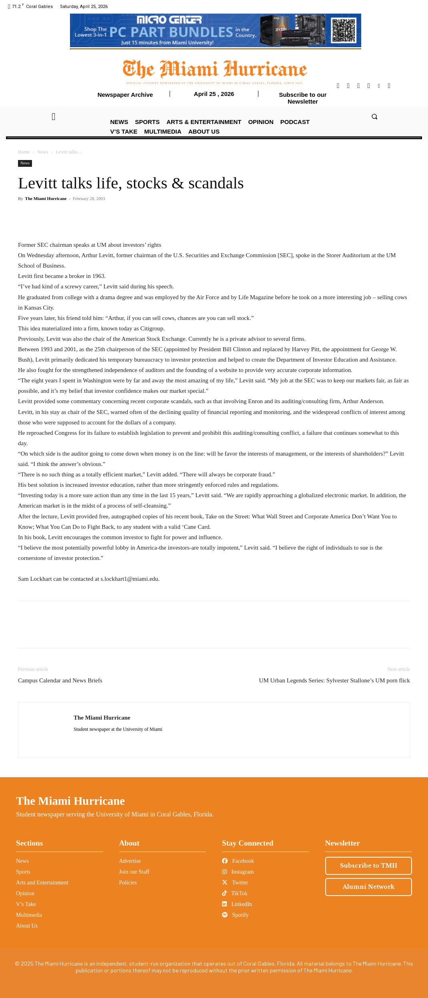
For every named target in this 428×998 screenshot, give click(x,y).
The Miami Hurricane (46, 198)
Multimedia (29, 915)
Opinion (25, 893)
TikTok (235, 893)
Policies (128, 883)
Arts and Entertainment (42, 883)
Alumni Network (368, 886)
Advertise (130, 861)
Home (24, 152)
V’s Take (26, 904)
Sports (23, 872)
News (42, 152)
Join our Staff (134, 872)
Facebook (238, 861)
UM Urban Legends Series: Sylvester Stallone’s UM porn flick (334, 680)
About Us (27, 926)
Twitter (235, 883)
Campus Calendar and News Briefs (60, 680)
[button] (374, 116)
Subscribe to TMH (368, 865)
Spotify (235, 915)
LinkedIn (237, 904)
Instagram (238, 872)
